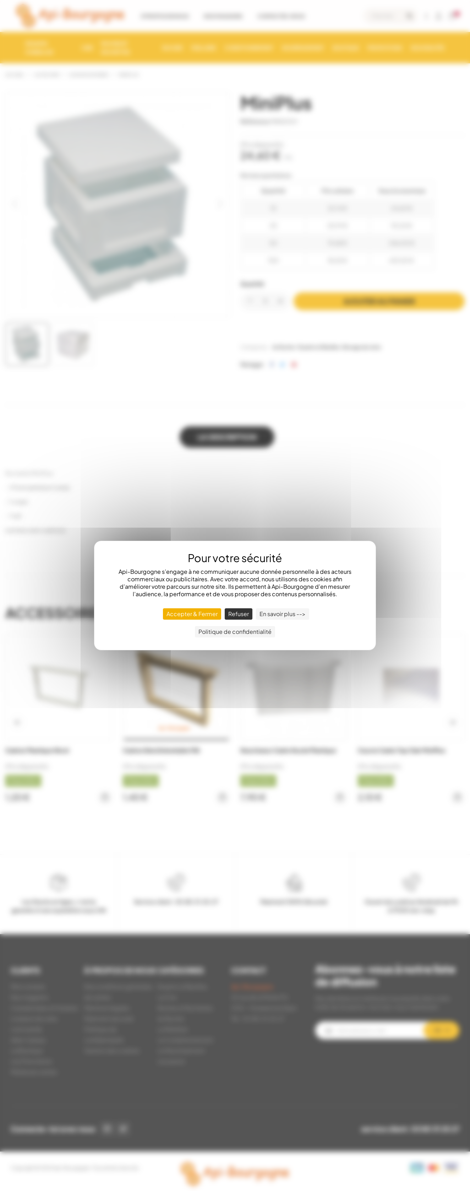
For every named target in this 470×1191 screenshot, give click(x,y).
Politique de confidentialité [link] (235, 631)
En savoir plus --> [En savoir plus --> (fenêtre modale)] (282, 614)
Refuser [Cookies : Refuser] (238, 614)
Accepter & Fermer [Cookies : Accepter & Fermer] (192, 614)
